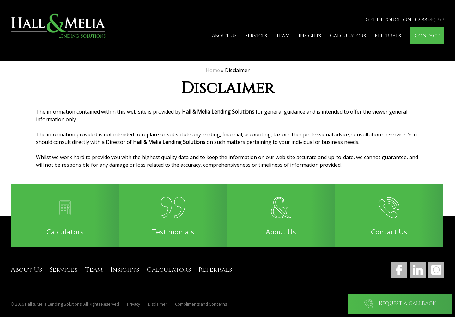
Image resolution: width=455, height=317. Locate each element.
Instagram (436, 270)
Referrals (388, 35)
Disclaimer (157, 304)
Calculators (348, 35)
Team (283, 35)
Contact (427, 35)
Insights (310, 35)
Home (213, 70)
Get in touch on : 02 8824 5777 (405, 19)
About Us (224, 35)
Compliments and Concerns (201, 304)
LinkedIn (418, 270)
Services (256, 35)
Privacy (133, 304)
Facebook (399, 270)
